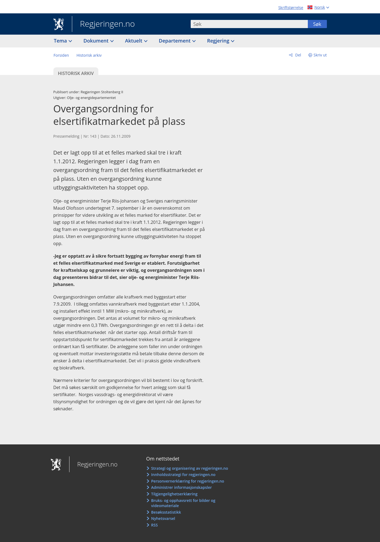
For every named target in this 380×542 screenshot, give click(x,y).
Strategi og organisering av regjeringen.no (189, 468)
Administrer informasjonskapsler (181, 487)
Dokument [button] (96, 40)
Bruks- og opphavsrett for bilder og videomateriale (183, 503)
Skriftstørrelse (290, 7)
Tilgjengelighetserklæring (174, 493)
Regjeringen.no (103, 24)
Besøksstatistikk (166, 512)
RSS (154, 525)
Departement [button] (175, 40)
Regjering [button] (218, 40)
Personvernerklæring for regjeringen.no (187, 481)
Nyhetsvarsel (163, 518)
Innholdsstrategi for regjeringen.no (183, 474)
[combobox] (249, 24)
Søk (317, 24)
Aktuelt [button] (134, 40)
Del (297, 55)
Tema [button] (61, 40)
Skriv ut (320, 55)
